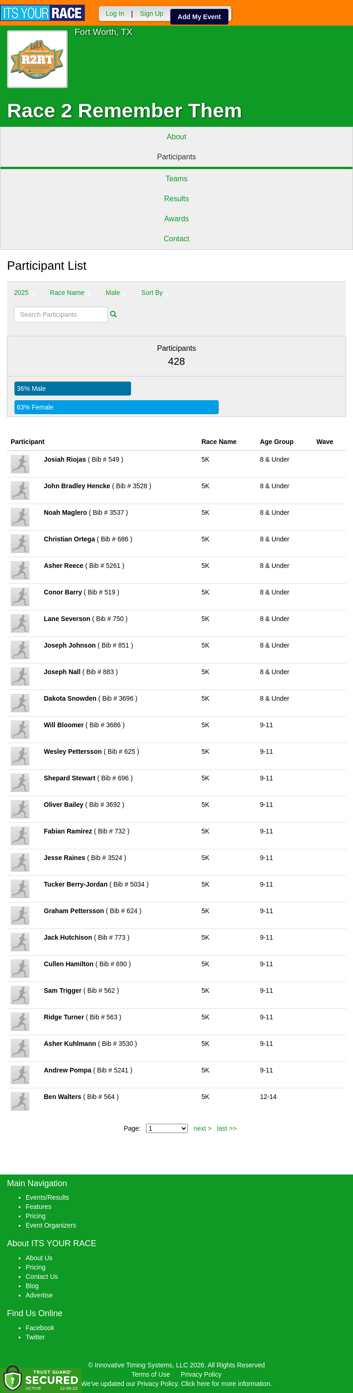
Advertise (39, 1295)
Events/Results (47, 1197)
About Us (39, 1258)
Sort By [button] (155, 292)
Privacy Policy (201, 1374)
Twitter (35, 1337)
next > (203, 1128)
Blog (32, 1286)
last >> (226, 1128)
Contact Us (42, 1276)
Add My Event (199, 16)
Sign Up (151, 13)
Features (38, 1206)
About (177, 137)
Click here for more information (225, 1383)
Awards (176, 219)
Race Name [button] (70, 292)
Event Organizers (51, 1225)
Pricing (36, 1216)
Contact (176, 239)
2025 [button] (24, 292)
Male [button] (116, 292)
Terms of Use (151, 1374)
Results (176, 199)
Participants (176, 157)
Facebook (40, 1328)
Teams (176, 179)
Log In (115, 13)
